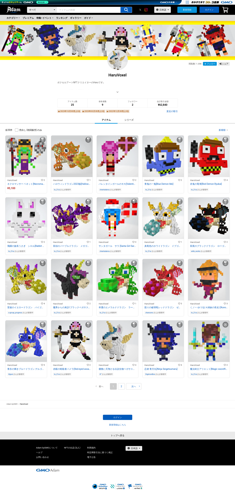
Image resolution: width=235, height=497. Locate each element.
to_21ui (57, 190)
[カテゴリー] (42, 10)
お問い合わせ (42, 457)
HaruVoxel (12, 180)
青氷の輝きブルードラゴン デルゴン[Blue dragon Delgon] (26, 369)
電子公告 (91, 457)
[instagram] (146, 9)
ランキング (61, 18)
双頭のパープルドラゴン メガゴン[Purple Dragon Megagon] (72, 246)
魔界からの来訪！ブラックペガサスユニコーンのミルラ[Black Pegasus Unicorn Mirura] (72, 307)
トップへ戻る (117, 435)
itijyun (10, 374)
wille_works (195, 251)
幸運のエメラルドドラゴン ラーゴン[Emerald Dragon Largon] (117, 307)
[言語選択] (162, 10)
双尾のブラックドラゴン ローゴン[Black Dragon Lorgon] (209, 246)
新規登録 (187, 9)
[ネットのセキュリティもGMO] (25, 2)
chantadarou (105, 190)
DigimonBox (150, 374)
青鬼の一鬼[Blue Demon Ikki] (158, 184)
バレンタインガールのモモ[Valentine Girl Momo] (117, 184)
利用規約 (91, 448)
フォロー (209, 64)
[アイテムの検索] (126, 10)
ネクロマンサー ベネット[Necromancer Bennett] (26, 184)
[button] (101, 386)
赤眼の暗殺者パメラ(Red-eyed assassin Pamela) (72, 369)
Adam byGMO (12, 404)
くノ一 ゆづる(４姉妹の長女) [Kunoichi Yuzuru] (209, 307)
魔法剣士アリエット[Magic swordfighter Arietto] (209, 369)
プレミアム (28, 18)
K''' (101, 374)
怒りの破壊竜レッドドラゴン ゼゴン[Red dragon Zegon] (163, 307)
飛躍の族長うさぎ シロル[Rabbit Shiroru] (26, 246)
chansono (149, 313)
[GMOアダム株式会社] (47, 470)
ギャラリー (75, 18)
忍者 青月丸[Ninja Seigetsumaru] (161, 369)
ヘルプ (39, 452)
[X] (140, 9)
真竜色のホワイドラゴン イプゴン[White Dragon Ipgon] (163, 246)
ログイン (209, 9)
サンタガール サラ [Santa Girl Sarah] (117, 246)
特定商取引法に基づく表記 (100, 452)
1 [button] (113, 386)
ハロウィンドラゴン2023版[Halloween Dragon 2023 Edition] (72, 184)
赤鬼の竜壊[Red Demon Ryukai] (206, 184)
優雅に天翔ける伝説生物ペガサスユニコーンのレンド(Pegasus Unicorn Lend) (117, 369)
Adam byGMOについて (47, 448)
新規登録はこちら (117, 425)
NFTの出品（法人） (72, 448)
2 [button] (121, 386)
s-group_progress (15, 313)
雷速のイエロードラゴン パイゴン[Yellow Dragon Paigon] (26, 307)
